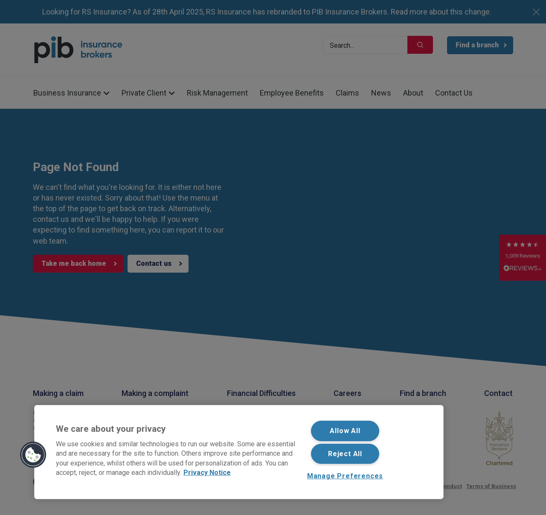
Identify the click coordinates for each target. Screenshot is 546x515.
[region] (239, 452)
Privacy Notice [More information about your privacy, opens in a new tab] (207, 472)
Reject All (345, 454)
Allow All (345, 431)
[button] (33, 454)
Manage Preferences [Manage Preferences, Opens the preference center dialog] (345, 476)
